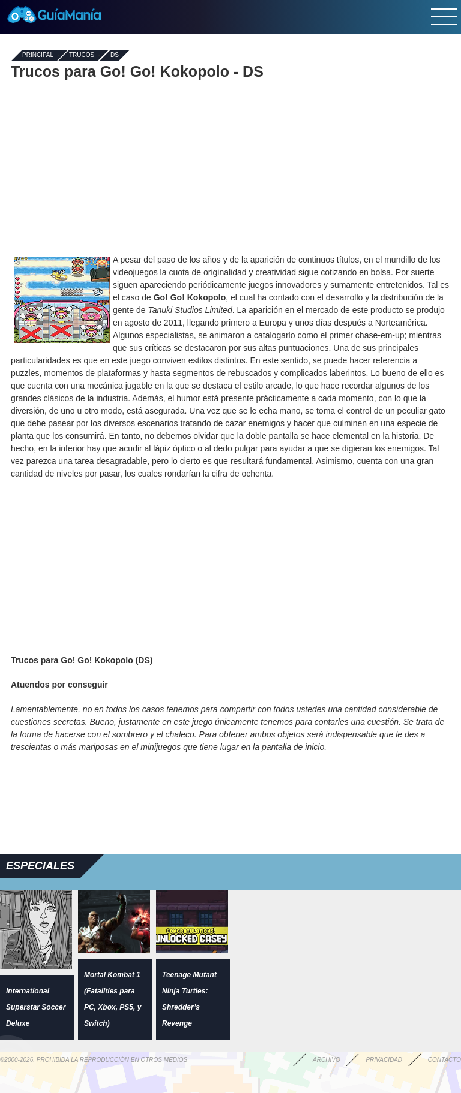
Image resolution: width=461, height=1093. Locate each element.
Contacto (444, 1059)
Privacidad (384, 1059)
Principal (37, 55)
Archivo (326, 1059)
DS (114, 55)
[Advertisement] (230, 167)
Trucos (81, 55)
